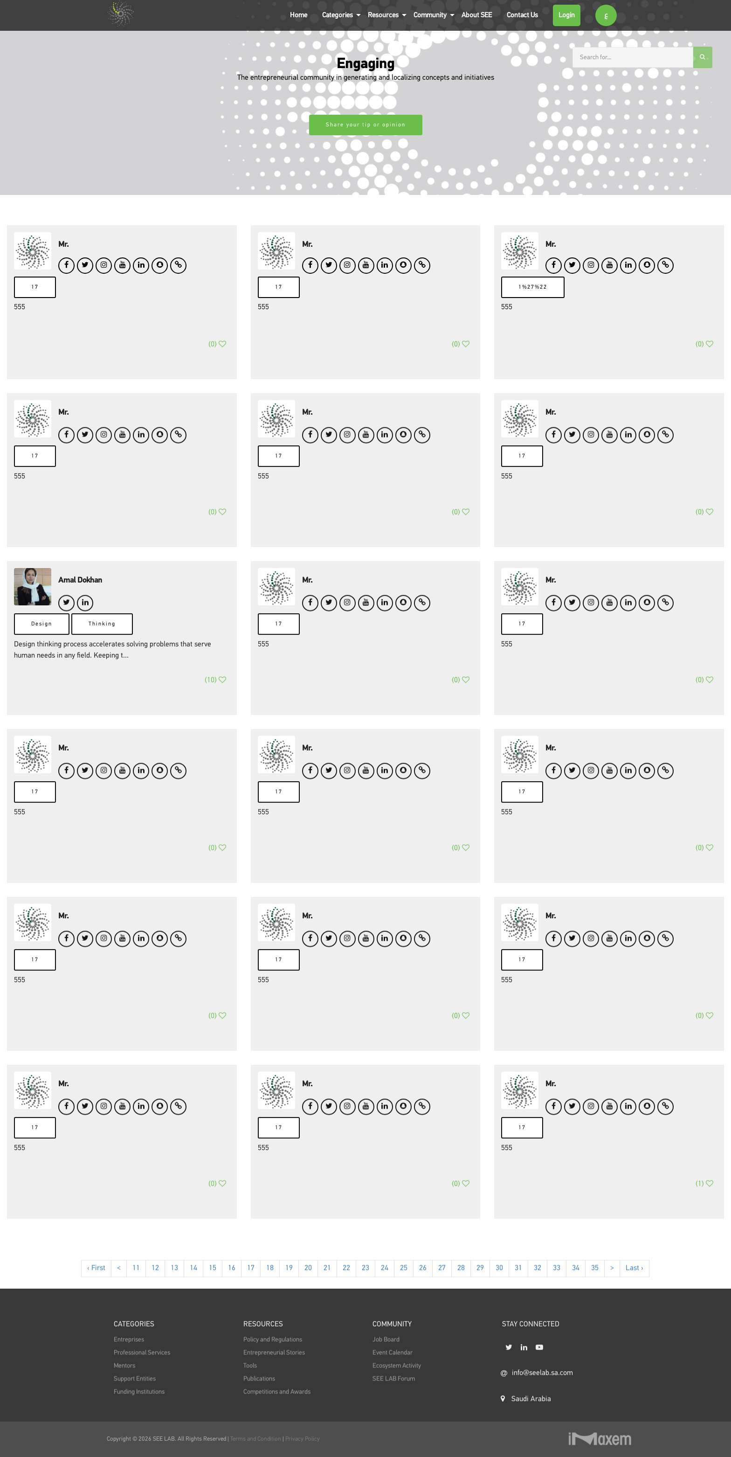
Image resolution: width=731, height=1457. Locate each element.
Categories (337, 15)
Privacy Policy (302, 1439)
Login (567, 15)
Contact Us (522, 15)
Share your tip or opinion (366, 125)
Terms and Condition (256, 1439)
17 (35, 287)
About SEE (477, 15)
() (217, 356)
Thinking (102, 643)
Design (41, 643)
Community (430, 15)
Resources (383, 15)
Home (298, 15)
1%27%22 (532, 287)
